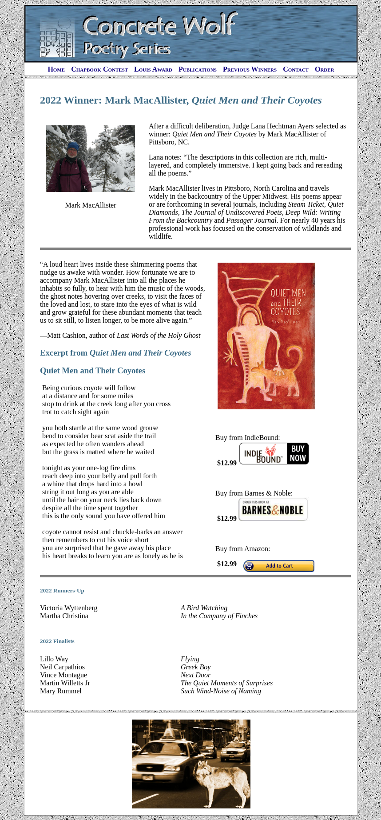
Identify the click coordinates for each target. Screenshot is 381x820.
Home (56, 69)
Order (324, 69)
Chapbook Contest (99, 69)
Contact (296, 69)
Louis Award (153, 69)
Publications (198, 69)
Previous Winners (250, 69)
